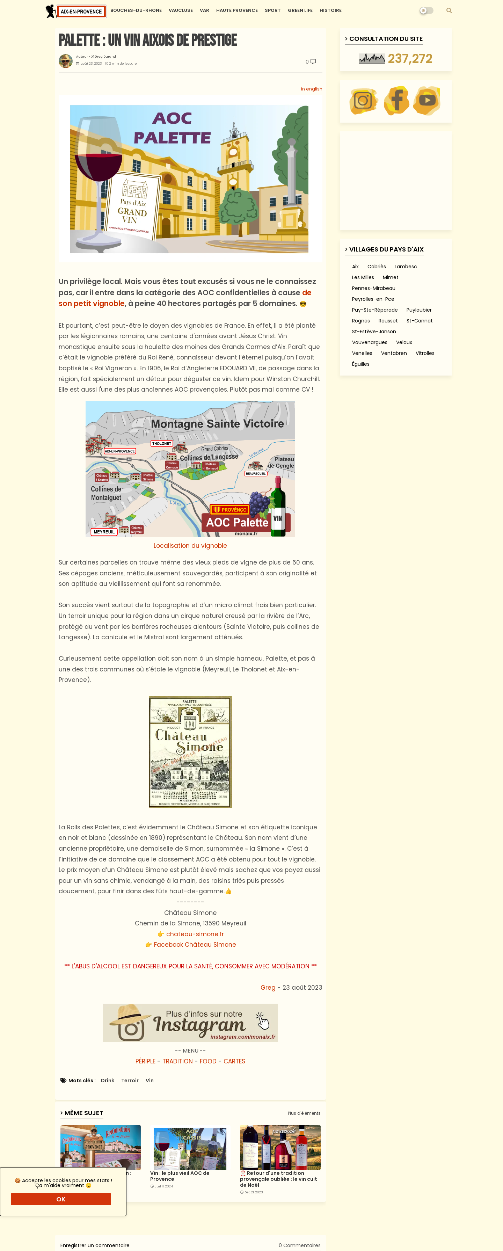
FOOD (208, 1061)
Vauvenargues (369, 342)
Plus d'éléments (304, 1113)
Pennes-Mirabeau (373, 288)
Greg (268, 987)
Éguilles (361, 364)
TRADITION (177, 1061)
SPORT (273, 10)
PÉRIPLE (145, 1061)
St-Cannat (420, 320)
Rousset (388, 320)
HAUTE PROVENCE (237, 10)
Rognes (361, 320)
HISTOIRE (331, 10)
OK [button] (61, 1199)
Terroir (130, 1080)
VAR (204, 10)
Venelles (362, 353)
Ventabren (394, 353)
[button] (449, 10)
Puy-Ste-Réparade (375, 309)
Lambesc (406, 266)
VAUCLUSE (181, 10)
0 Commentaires (300, 1245)
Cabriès (376, 266)
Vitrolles (425, 353)
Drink (107, 1080)
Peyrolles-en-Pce (373, 299)
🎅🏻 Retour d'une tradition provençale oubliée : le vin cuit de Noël (278, 1179)
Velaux (404, 342)
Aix (355, 266)
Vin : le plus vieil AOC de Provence (180, 1176)
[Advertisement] (98, 1220)
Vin (150, 1080)
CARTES (234, 1061)
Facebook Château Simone (195, 944)
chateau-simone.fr (195, 934)
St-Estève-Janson (374, 331)
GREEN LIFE (300, 10)
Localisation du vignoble (190, 475)
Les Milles (363, 277)
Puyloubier (419, 309)
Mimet (391, 277)
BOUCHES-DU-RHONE (136, 10)
